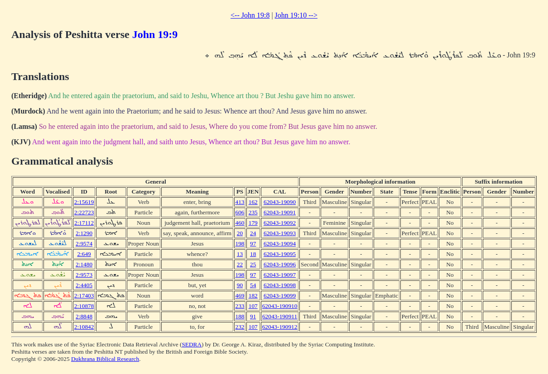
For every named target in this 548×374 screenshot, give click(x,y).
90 (240, 285)
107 (253, 306)
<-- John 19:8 (250, 15)
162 (253, 202)
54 (253, 285)
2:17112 (84, 222)
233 (239, 306)
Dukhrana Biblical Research (105, 358)
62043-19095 (280, 254)
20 (240, 233)
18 (253, 254)
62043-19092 (280, 222)
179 (253, 222)
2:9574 (84, 243)
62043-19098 (280, 285)
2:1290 (84, 233)
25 (253, 264)
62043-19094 (280, 243)
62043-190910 (280, 306)
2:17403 (84, 295)
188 (239, 316)
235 (253, 212)
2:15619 (84, 202)
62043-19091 (280, 212)
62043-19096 (280, 264)
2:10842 (84, 326)
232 (239, 326)
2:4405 (84, 285)
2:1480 (84, 264)
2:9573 (84, 274)
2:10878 (84, 306)
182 (253, 295)
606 (239, 212)
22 (240, 264)
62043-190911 (279, 316)
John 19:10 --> (296, 15)
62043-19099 (280, 295)
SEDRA (192, 344)
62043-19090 (280, 202)
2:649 (84, 254)
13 (240, 254)
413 (239, 202)
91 (253, 316)
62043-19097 (280, 274)
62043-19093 (280, 233)
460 (239, 222)
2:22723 (84, 212)
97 (253, 243)
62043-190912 (280, 326)
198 (239, 243)
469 (239, 295)
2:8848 (84, 316)
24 (253, 233)
